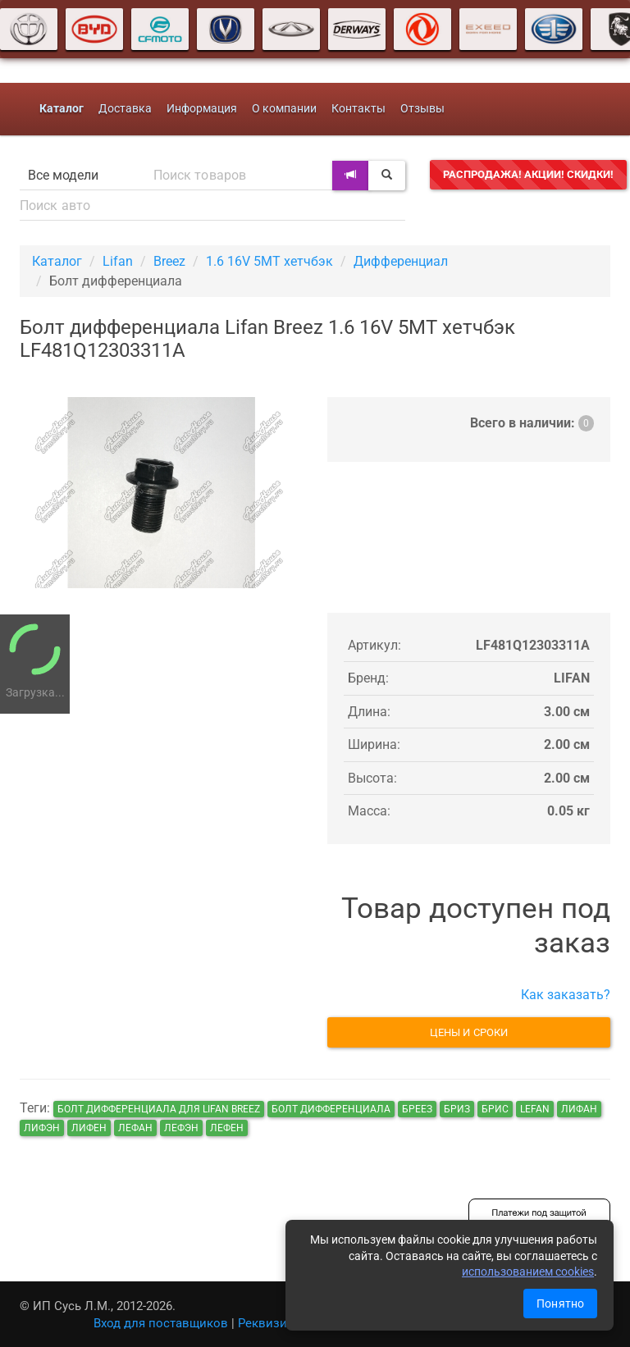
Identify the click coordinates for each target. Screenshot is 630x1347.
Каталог (57, 261)
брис (495, 1109)
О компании (284, 109)
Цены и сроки (469, 1032)
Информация (202, 109)
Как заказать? (565, 994)
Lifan (118, 261)
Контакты (358, 109)
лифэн (42, 1128)
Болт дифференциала (331, 1109)
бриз (457, 1109)
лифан (579, 1109)
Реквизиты (270, 1323)
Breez (169, 261)
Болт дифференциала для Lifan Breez (158, 1109)
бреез (417, 1109)
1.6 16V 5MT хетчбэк (269, 261)
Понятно (560, 1303)
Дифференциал (401, 261)
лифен (89, 1128)
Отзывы (422, 109)
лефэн (181, 1128)
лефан (135, 1128)
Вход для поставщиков (161, 1323)
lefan (535, 1109)
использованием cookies (528, 1271)
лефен (227, 1128)
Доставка (125, 109)
